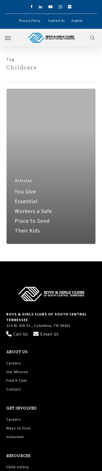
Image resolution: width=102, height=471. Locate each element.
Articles (23, 180)
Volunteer (15, 437)
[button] (8, 38)
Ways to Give (18, 428)
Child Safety (17, 467)
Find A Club (16, 380)
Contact (13, 389)
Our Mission (17, 372)
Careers (13, 363)
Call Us (17, 334)
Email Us (46, 334)
